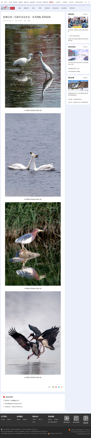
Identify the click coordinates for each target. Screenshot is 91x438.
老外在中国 (38, 2)
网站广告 (40, 419)
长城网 (20, 20)
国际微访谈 (32, 2)
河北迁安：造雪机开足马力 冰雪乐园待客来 (78, 102)
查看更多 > (85, 14)
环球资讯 (18, 419)
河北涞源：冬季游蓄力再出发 (75, 99)
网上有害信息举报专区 (52, 422)
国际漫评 (15, 2)
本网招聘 (9, 419)
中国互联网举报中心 (6, 429)
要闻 (19, 8)
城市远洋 (52, 2)
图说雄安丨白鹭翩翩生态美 (12, 400)
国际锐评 (21, 2)
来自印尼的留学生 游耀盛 (74, 71)
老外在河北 (56, 8)
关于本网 (3, 419)
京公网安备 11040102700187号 (55, 433)
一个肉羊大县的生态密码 (74, 35)
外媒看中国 (45, 2)
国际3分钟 (26, 2)
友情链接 (56, 419)
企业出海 (59, 2)
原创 (33, 8)
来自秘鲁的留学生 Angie (73, 68)
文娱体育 (65, 2)
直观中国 (47, 8)
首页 (2, 2)
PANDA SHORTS (79, 2)
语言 (6, 2)
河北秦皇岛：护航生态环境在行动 (13, 406)
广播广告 (34, 419)
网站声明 (50, 419)
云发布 (33, 422)
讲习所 (10, 2)
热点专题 (64, 8)
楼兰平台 (72, 2)
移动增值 (24, 419)
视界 (40, 8)
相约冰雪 (72, 8)
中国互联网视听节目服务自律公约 (7, 433)
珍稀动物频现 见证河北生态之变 (13, 403)
